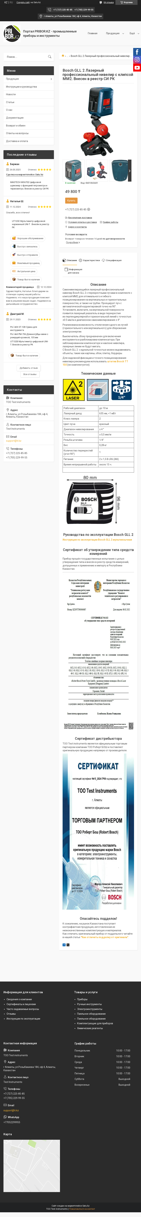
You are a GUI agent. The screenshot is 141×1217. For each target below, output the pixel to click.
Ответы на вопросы (17, 133)
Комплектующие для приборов (95, 1023)
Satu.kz (86, 1206)
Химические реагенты (90, 1028)
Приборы (82, 999)
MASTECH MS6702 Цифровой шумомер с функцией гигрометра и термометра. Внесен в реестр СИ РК (29, 185)
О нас (120, 33)
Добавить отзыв (29, 368)
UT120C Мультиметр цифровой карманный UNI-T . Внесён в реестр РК (30, 224)
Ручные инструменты (89, 1004)
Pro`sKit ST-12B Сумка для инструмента (23, 328)
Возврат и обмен (15, 125)
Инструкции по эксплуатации (23, 1018)
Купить (71, 200)
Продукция (100, 33)
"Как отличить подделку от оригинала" (104, 937)
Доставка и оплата (17, 141)
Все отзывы (30, 374)
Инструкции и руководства (21, 86)
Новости (11, 94)
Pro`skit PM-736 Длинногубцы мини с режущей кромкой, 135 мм (29, 336)
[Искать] (50, 57)
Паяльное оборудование (91, 1013)
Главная (79, 33)
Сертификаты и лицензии (21, 1004)
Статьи (10, 102)
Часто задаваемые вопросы (23, 1009)
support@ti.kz (13, 440)
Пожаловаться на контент (82, 1209)
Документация (14, 117)
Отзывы (11, 1013)
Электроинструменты (89, 1009)
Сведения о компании (19, 999)
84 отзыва (109, 2)
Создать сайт (23, 2)
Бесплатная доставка (80, 217)
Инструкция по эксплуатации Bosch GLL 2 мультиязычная (97, 539)
